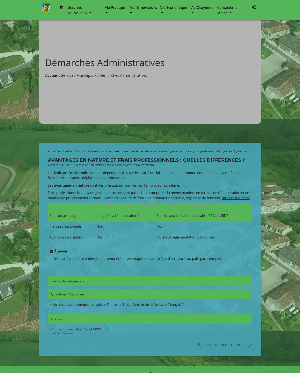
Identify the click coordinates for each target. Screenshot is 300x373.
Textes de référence (66, 281)
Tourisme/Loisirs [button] (143, 7)
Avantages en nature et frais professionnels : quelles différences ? (205, 151)
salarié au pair (187, 258)
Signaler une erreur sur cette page (225, 344)
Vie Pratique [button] (115, 7)
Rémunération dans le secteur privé (132, 151)
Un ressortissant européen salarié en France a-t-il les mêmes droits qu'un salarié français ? (118, 304)
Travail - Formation (91, 151)
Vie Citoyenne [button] (202, 7)
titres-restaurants (236, 198)
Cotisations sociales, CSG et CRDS (77, 329)
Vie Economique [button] (173, 7)
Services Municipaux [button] (78, 10)
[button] (61, 7)
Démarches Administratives (123, 75)
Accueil (52, 75)
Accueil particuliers (61, 151)
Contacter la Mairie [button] (227, 10)
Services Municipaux (79, 75)
